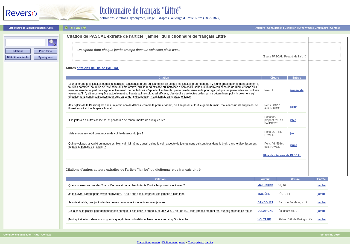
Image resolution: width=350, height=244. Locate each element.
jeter (293, 120)
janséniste (296, 90)
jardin (294, 106)
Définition (290, 27)
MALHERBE (265, 185)
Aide (36, 234)
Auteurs (260, 27)
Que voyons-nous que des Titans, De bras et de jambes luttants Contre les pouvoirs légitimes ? (126, 185)
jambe (322, 185)
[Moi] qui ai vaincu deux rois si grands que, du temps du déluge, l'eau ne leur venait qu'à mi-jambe (128, 219)
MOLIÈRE (263, 194)
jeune (293, 145)
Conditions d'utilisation (17, 234)
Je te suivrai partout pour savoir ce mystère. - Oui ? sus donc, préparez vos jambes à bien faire (126, 194)
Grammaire (321, 27)
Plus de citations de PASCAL (282, 155)
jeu (292, 133)
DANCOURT (265, 202)
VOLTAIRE (264, 219)
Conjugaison (275, 27)
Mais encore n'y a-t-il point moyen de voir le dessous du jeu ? (105, 133)
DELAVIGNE (265, 211)
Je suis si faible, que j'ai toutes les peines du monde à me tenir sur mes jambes (116, 202)
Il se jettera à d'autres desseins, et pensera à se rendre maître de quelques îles (116, 120)
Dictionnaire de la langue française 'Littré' (31, 28)
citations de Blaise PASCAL (98, 68)
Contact (335, 27)
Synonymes (305, 27)
